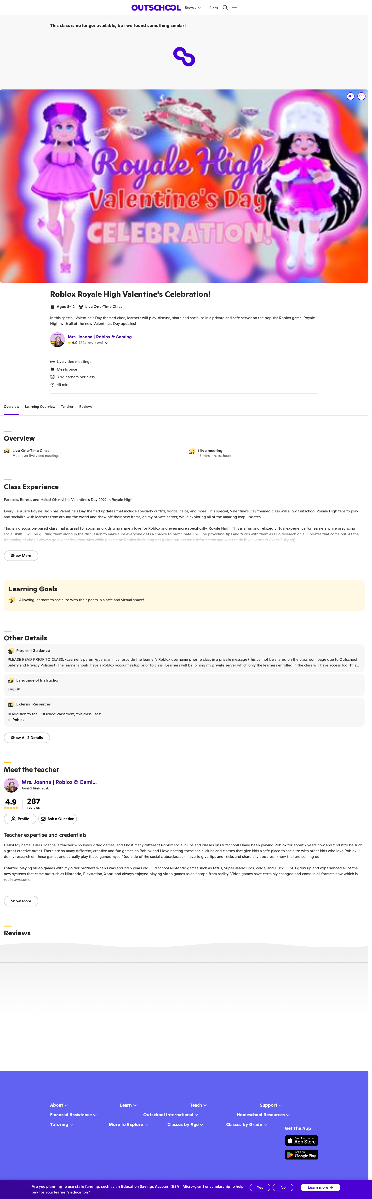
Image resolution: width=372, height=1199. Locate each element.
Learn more (320, 1187)
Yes (260, 1187)
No (283, 1187)
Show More (21, 555)
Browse (193, 8)
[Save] (361, 96)
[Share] (351, 96)
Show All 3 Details (27, 737)
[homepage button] (156, 8)
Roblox (18, 719)
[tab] (11, 407)
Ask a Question (57, 818)
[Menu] (234, 7)
